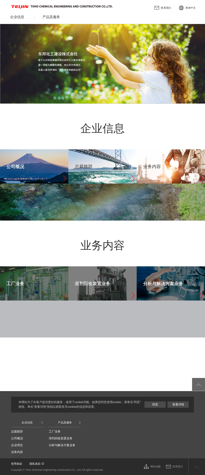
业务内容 (17, 452)
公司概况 (17, 438)
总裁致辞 (17, 431)
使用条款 (16, 463)
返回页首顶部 (196, 466)
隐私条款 (35, 463)
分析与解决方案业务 (62, 445)
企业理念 (17, 445)
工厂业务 (55, 431)
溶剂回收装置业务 (60, 438)
